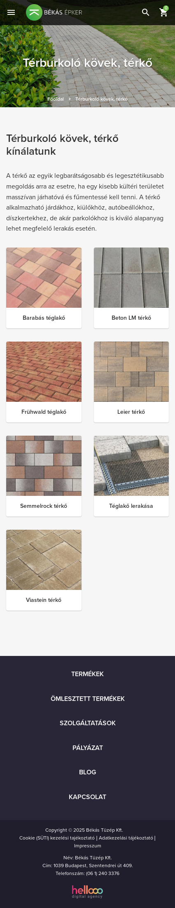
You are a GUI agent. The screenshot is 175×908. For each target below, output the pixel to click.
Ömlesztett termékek (88, 699)
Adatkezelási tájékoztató (126, 838)
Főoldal (55, 99)
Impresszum (87, 846)
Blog (87, 772)
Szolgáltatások (88, 723)
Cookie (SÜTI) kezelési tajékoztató (57, 838)
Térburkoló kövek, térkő (101, 99)
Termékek (87, 674)
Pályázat (87, 748)
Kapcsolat (87, 797)
